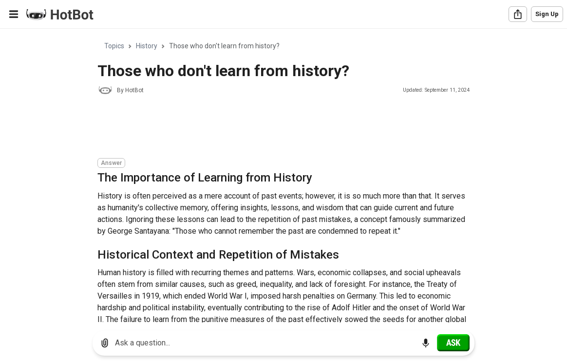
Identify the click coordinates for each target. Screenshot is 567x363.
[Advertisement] (274, 128)
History (146, 46)
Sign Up (547, 14)
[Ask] (453, 342)
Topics (114, 46)
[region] (283, 176)
